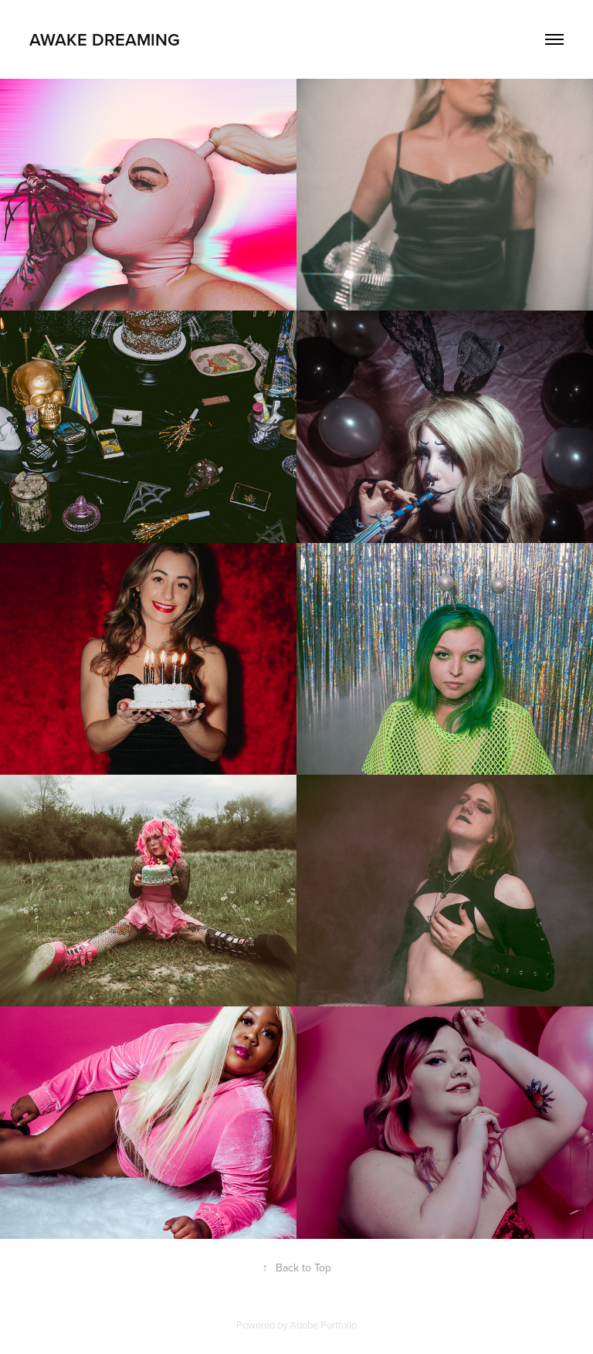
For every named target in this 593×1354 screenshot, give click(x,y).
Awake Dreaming (104, 39)
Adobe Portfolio (323, 1325)
